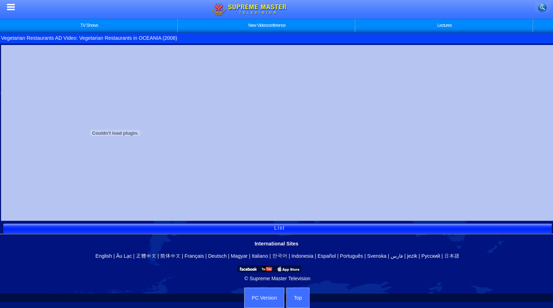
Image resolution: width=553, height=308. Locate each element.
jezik (412, 256)
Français (194, 256)
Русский (430, 256)
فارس (397, 256)
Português (351, 256)
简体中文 (170, 256)
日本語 (451, 256)
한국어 (279, 256)
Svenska (376, 256)
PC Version (264, 298)
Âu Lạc (124, 256)
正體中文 (146, 256)
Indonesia (302, 256)
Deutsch (217, 256)
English (104, 256)
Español (327, 256)
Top (298, 298)
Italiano (260, 256)
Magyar (239, 256)
